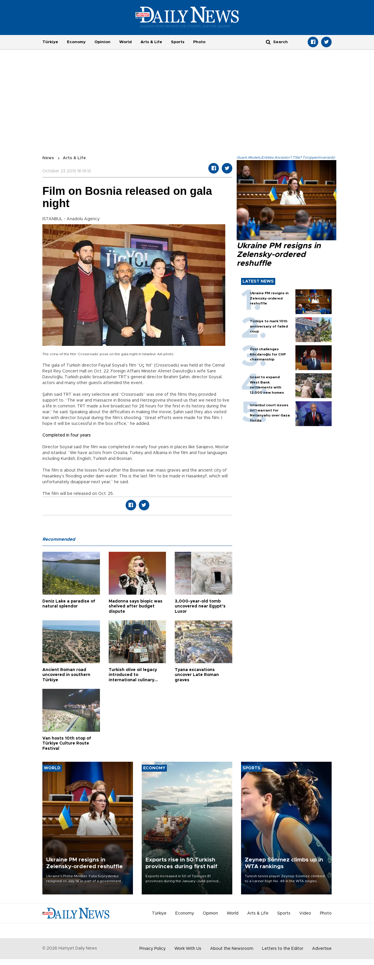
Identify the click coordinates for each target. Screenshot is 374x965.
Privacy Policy (152, 949)
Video (305, 913)
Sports (177, 42)
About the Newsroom (231, 949)
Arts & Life (151, 42)
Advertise (322, 949)
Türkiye (50, 42)
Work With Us (187, 949)
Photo (199, 42)
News (48, 158)
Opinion (102, 42)
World (125, 42)
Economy (76, 42)
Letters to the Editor (282, 949)
